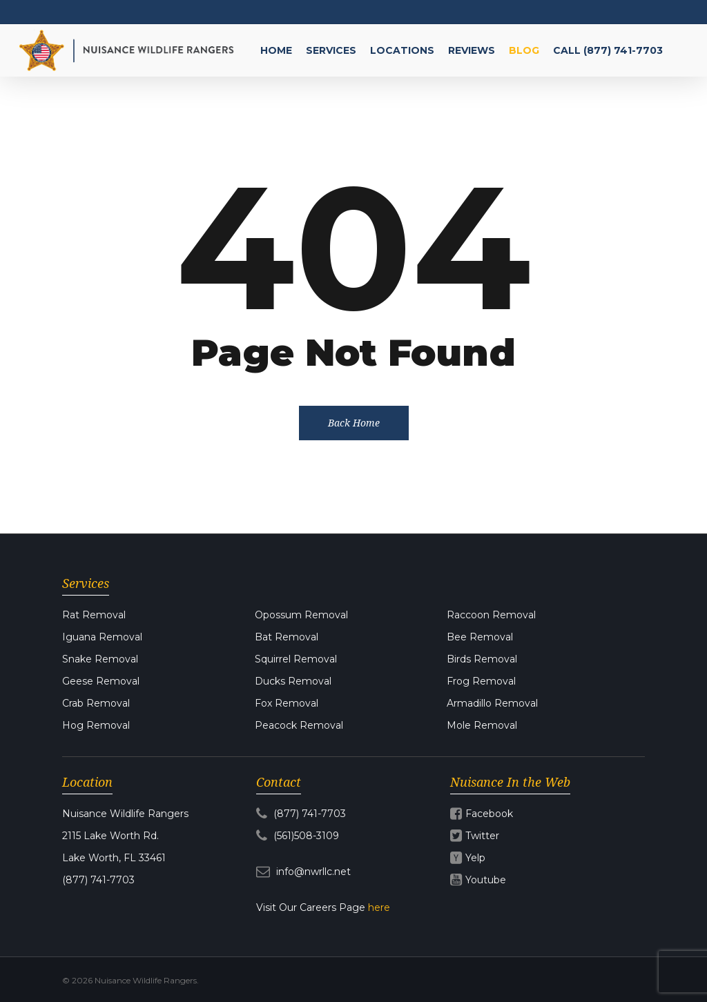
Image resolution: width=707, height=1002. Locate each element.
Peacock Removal (299, 725)
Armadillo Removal (492, 703)
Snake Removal (100, 659)
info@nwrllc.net (303, 871)
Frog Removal (481, 681)
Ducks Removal (293, 681)
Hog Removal (96, 725)
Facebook (489, 813)
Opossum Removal (301, 615)
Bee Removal (480, 637)
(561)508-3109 (297, 835)
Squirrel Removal (296, 659)
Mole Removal (482, 725)
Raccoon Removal (491, 615)
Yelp (475, 858)
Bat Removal (286, 637)
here (379, 907)
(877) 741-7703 (301, 813)
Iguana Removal (102, 637)
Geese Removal (100, 681)
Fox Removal (286, 703)
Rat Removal (94, 615)
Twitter (482, 835)
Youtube (485, 880)
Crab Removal (96, 703)
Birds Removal (482, 659)
